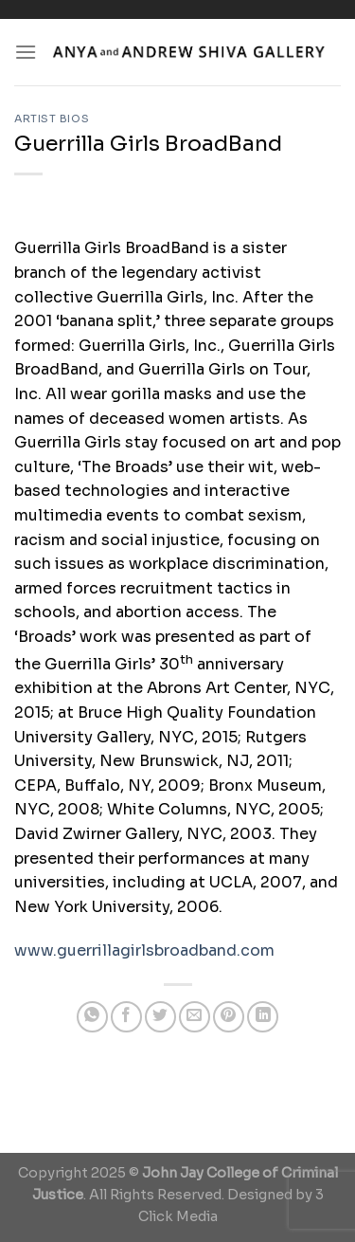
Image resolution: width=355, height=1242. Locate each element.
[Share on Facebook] (126, 1016)
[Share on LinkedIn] (262, 1016)
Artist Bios (51, 118)
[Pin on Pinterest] (228, 1016)
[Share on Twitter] (160, 1016)
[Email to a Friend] (194, 1016)
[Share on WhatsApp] (92, 1016)
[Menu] (25, 51)
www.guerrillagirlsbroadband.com (144, 950)
